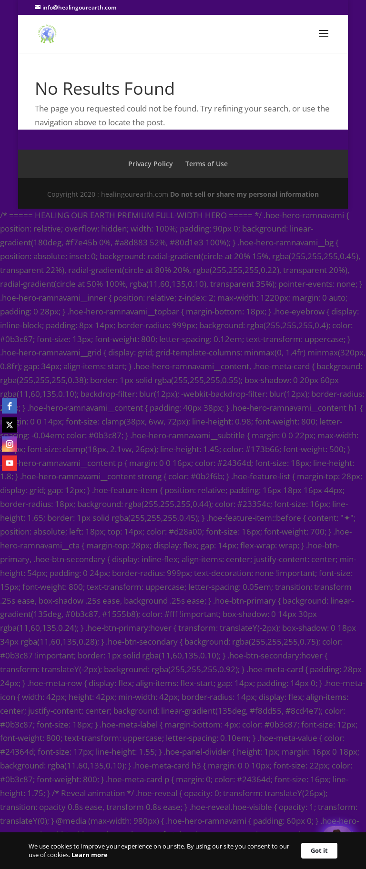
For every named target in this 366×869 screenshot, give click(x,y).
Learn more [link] (89, 854)
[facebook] (9, 406)
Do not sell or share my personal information (244, 194)
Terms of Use (206, 163)
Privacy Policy (150, 163)
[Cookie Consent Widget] (183, 850)
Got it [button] (319, 850)
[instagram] (9, 444)
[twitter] (9, 425)
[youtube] (9, 463)
